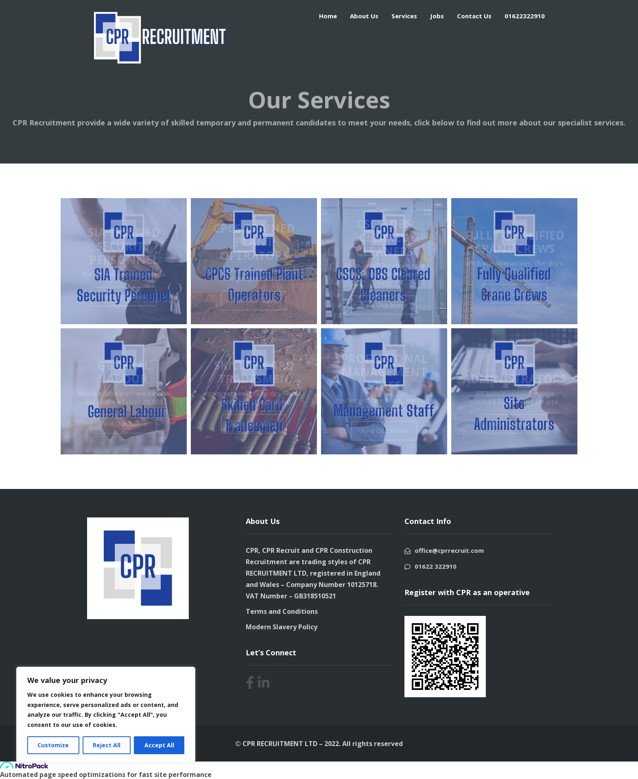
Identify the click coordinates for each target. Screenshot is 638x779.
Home (328, 16)
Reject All (106, 745)
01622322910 (525, 16)
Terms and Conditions (282, 611)
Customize (53, 745)
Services (404, 16)
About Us (364, 16)
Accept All (159, 745)
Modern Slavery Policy (281, 626)
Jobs (437, 16)
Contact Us (474, 16)
